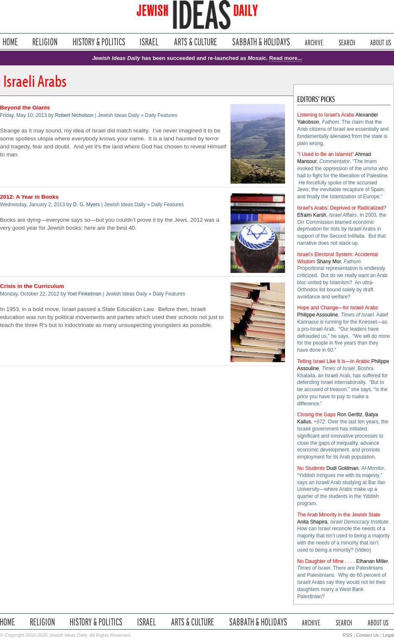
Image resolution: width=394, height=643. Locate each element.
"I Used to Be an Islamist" (325, 154)
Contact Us (367, 635)
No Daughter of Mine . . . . (326, 561)
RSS (348, 635)
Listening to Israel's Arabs (325, 115)
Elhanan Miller (372, 561)
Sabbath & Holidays (261, 41)
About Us (380, 41)
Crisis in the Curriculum (32, 286)
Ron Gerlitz (349, 414)
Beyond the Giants (25, 107)
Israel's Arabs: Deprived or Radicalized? (341, 208)
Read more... (285, 58)
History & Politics (99, 41)
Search (347, 41)
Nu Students (311, 468)
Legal (388, 635)
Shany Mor (329, 261)
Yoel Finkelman (84, 294)
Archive (314, 41)
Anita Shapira (312, 522)
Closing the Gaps (316, 414)
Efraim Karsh (311, 215)
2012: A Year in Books (29, 197)
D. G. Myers (86, 204)
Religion (45, 41)
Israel (149, 41)
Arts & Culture (195, 41)
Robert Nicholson (74, 115)
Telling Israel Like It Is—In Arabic (333, 361)
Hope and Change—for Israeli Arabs (337, 308)
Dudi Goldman (342, 468)
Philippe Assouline (317, 315)
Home (10, 41)
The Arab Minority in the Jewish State (338, 515)
